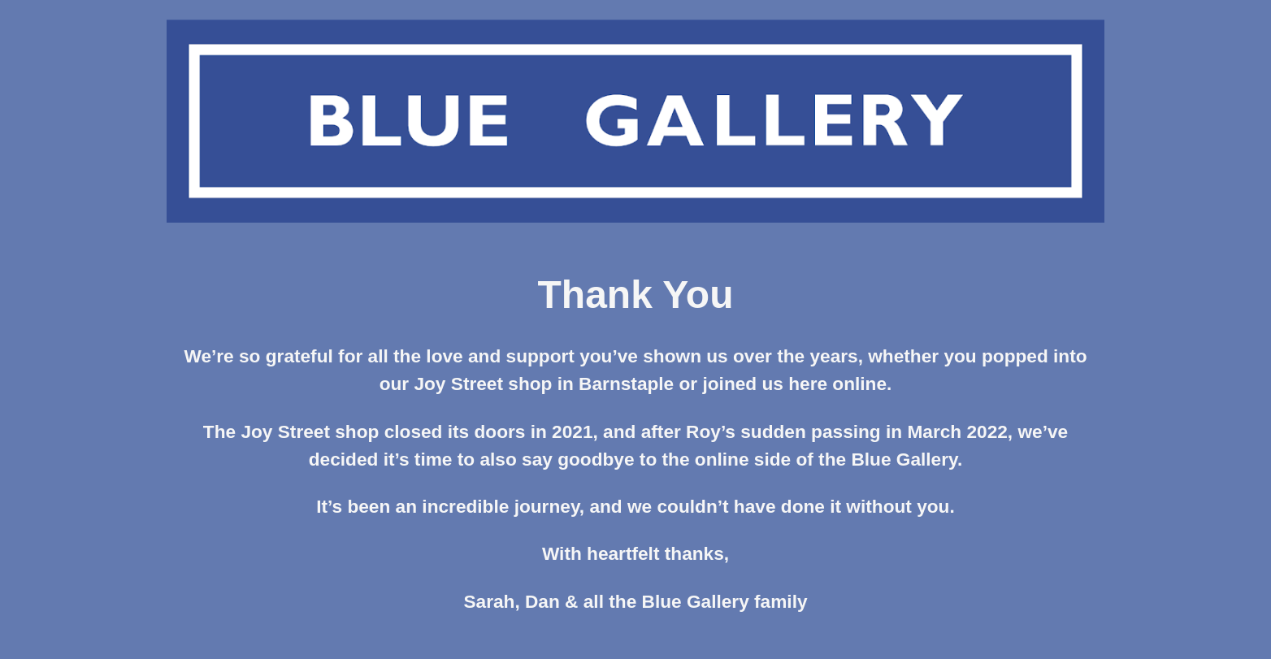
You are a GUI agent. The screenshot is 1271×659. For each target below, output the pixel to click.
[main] (635, 451)
